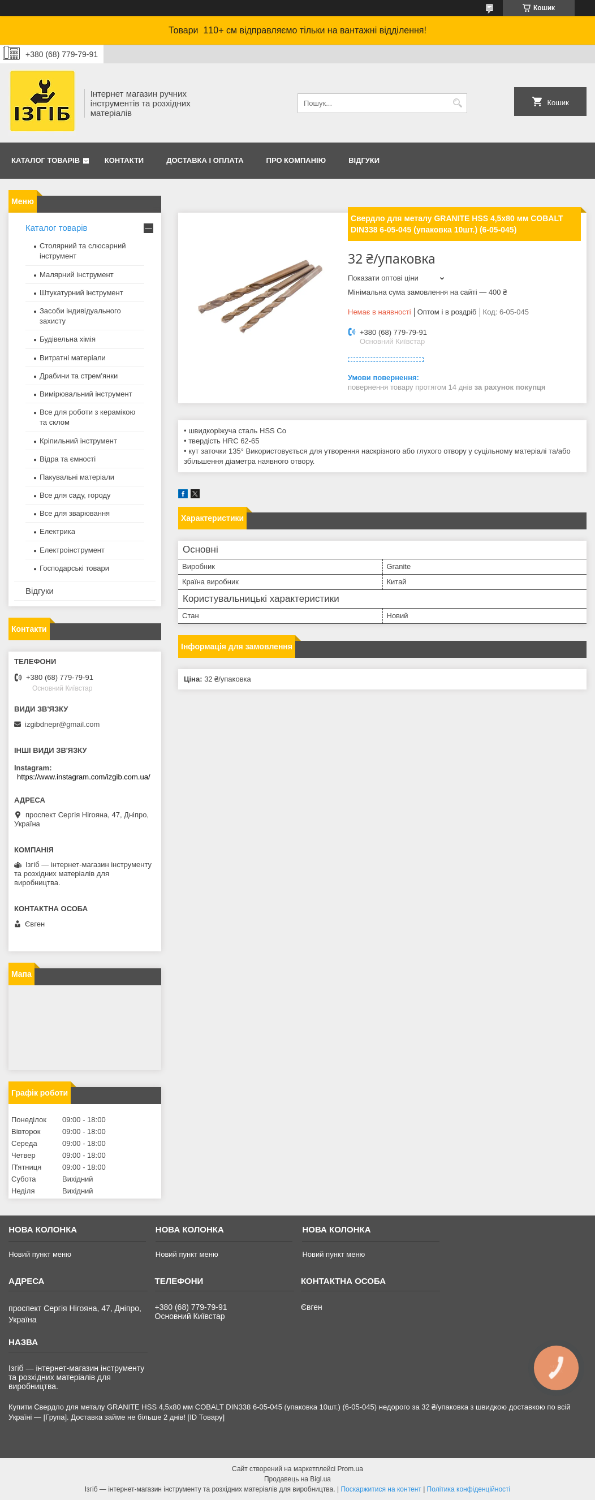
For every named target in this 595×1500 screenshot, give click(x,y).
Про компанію (296, 160)
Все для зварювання (75, 513)
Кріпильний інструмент (78, 441)
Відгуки (364, 160)
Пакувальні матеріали (77, 477)
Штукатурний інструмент (81, 292)
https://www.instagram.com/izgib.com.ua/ (83, 777)
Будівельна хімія (68, 339)
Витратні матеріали (73, 358)
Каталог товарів (45, 160)
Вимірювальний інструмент (86, 394)
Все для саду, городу (75, 495)
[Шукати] (457, 103)
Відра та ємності (68, 459)
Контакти (124, 160)
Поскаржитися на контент (380, 1489)
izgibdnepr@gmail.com (62, 724)
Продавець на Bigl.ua (297, 1479)
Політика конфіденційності (469, 1489)
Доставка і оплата (204, 160)
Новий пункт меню (39, 1254)
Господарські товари (74, 568)
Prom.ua (350, 1469)
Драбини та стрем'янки (79, 376)
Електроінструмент (72, 550)
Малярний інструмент (77, 274)
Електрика (57, 531)
